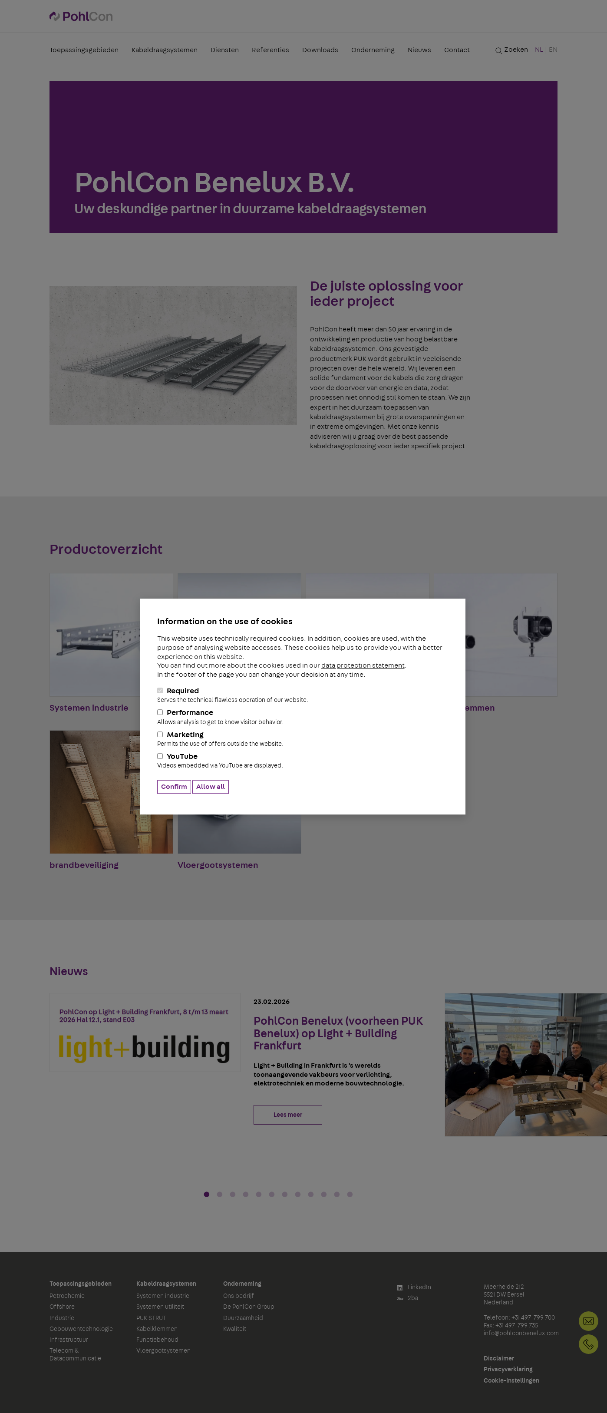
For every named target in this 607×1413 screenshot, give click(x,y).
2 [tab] (219, 1195)
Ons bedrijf (238, 1296)
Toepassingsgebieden (84, 49)
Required (302, 695)
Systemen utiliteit (160, 1307)
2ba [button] (407, 1298)
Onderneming (373, 49)
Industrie (61, 1318)
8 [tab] (298, 1195)
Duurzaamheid (243, 1318)
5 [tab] (258, 1195)
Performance (302, 717)
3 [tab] (232, 1195)
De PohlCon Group (248, 1307)
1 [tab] (206, 1195)
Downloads (320, 49)
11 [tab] (337, 1195)
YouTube (302, 761)
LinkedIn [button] (414, 1287)
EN (553, 49)
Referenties (270, 49)
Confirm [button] (174, 786)
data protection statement (363, 665)
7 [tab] (284, 1195)
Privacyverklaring (508, 1370)
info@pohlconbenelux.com (521, 1333)
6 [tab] (271, 1195)
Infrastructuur (68, 1340)
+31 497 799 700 (588, 1344)
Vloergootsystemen (163, 1351)
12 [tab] (350, 1195)
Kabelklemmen (157, 1329)
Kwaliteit (234, 1329)
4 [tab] (245, 1195)
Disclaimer (499, 1359)
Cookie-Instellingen (511, 1381)
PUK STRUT (151, 1318)
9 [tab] (311, 1195)
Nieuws (419, 49)
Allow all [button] (210, 786)
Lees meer (288, 1115)
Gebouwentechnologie (81, 1329)
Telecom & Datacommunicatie (75, 1355)
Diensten (225, 49)
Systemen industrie (162, 1296)
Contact (457, 49)
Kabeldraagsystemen (165, 49)
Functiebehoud (157, 1340)
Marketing (302, 739)
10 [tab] (324, 1195)
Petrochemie (67, 1296)
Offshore (62, 1307)
